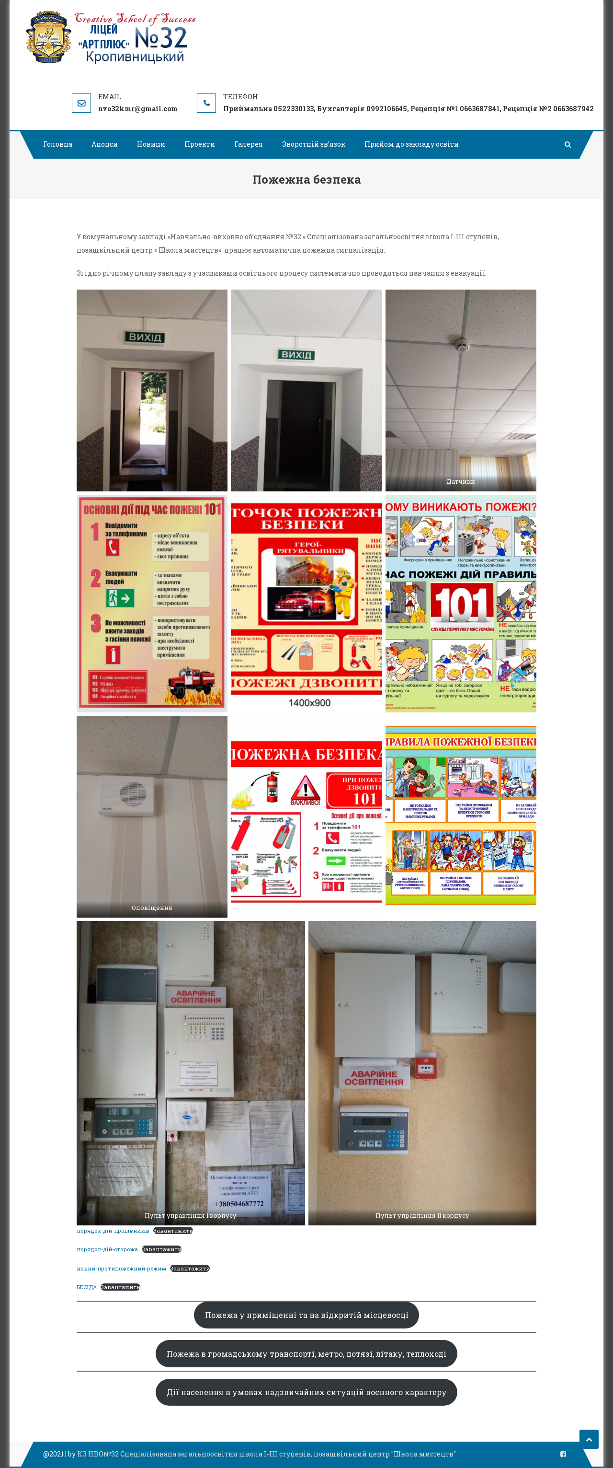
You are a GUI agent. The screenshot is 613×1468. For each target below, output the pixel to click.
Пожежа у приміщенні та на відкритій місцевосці (307, 1315)
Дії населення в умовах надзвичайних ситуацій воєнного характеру (307, 1392)
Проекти (199, 144)
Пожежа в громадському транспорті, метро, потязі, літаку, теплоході (306, 1354)
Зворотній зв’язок (313, 144)
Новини (151, 144)
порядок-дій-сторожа (107, 1249)
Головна (57, 144)
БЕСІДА (87, 1287)
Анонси (104, 144)
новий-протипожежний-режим (121, 1268)
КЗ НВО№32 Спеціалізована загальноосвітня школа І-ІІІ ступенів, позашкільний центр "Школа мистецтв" (267, 1453)
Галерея (248, 144)
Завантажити (173, 1230)
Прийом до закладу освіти (411, 144)
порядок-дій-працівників (113, 1230)
